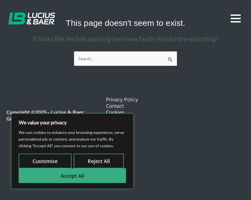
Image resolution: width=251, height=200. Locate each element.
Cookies (115, 112)
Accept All (72, 175)
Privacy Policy (122, 99)
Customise (45, 161)
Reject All (99, 161)
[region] (72, 151)
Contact (115, 105)
